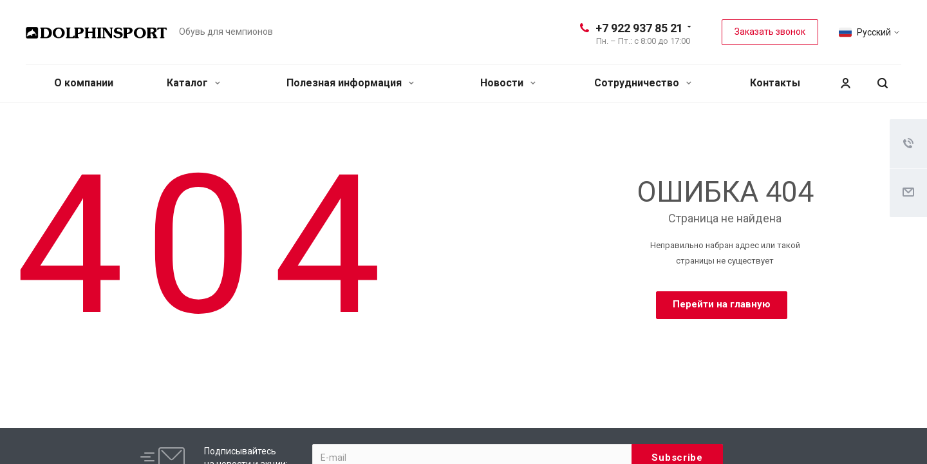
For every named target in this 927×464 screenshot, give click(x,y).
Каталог (193, 83)
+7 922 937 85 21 (639, 28)
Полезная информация (350, 83)
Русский (874, 32)
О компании (83, 83)
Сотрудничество (642, 83)
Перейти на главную (722, 304)
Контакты (775, 83)
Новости (508, 83)
